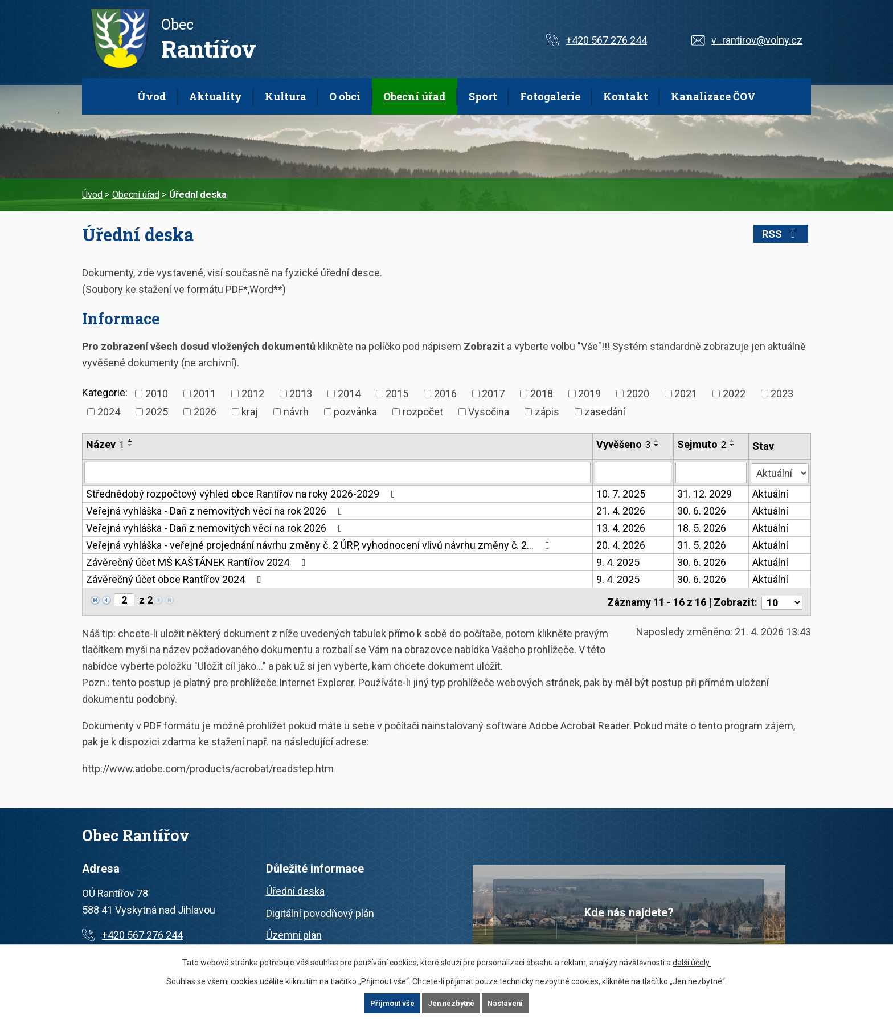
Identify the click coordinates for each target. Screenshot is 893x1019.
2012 (252, 394)
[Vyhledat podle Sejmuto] (711, 472)
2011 (204, 394)
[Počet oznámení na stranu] (781, 600)
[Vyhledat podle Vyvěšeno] (633, 472)
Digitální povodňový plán (320, 911)
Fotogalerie (550, 96)
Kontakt (625, 96)
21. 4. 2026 (621, 511)
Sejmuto (701, 444)
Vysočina (488, 412)
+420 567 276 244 (606, 40)
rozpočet (423, 412)
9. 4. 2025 (618, 562)
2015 (397, 394)
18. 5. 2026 (701, 528)
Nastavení (508, 1003)
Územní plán (294, 933)
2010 (156, 394)
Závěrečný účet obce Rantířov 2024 (175, 579)
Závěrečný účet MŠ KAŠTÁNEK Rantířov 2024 (198, 562)
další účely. (692, 962)
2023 (782, 394)
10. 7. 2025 (621, 494)
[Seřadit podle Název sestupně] (130, 445)
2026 (205, 412)
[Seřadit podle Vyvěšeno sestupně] (657, 445)
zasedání (604, 412)
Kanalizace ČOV (713, 96)
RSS (786, 234)
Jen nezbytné (451, 1003)
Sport (483, 96)
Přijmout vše (389, 1003)
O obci (345, 96)
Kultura (285, 96)
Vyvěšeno (624, 444)
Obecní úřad (414, 96)
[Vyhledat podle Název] (337, 472)
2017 (493, 394)
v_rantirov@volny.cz (756, 40)
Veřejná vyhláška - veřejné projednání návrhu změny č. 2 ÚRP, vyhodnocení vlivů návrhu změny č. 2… (320, 545)
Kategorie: (105, 392)
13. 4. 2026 (621, 528)
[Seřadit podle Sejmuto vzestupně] (732, 440)
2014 (349, 394)
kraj (249, 412)
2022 (734, 394)
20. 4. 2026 (621, 545)
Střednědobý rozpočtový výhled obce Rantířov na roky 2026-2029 (243, 494)
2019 (589, 394)
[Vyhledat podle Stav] (780, 471)
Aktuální (770, 494)
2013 (300, 394)
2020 (637, 394)
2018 (541, 394)
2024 (108, 412)
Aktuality (215, 96)
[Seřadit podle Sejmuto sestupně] (732, 445)
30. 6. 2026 (701, 511)
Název (105, 444)
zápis (547, 412)
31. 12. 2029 (704, 494)
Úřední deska (295, 889)
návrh (296, 412)
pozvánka (355, 412)
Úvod (151, 96)
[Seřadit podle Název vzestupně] (130, 440)
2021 (685, 394)
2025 (156, 412)
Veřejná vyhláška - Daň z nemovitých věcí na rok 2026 (216, 511)
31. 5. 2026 (701, 545)
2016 (445, 394)
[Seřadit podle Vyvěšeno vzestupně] (657, 440)
